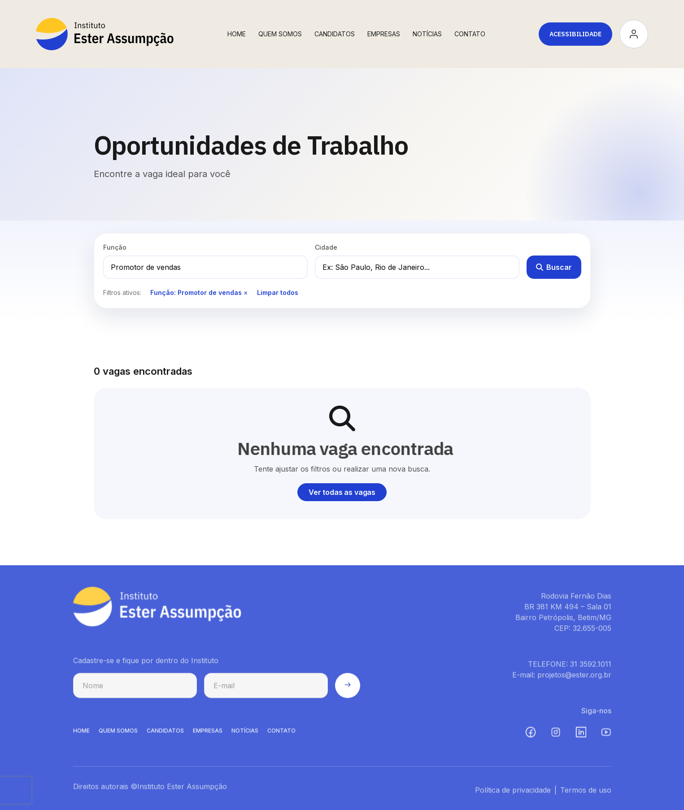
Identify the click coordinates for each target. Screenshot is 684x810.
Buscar (554, 267)
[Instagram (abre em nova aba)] (555, 734)
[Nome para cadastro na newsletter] (135, 687)
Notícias (427, 34)
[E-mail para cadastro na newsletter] (266, 687)
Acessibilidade (575, 34)
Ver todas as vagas (342, 492)
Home (236, 34)
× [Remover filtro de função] (246, 292)
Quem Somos (280, 34)
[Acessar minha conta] (633, 34)
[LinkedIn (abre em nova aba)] (580, 734)
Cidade (326, 247)
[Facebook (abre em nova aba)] (530, 734)
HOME (81, 732)
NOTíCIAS (244, 732)
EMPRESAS (207, 732)
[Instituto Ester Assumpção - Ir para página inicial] (105, 34)
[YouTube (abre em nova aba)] (606, 734)
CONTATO (281, 732)
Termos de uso (585, 792)
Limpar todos (277, 292)
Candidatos (334, 34)
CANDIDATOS (165, 732)
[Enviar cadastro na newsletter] (347, 687)
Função (114, 247)
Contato (469, 34)
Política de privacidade (513, 792)
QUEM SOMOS (118, 732)
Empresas (383, 34)
